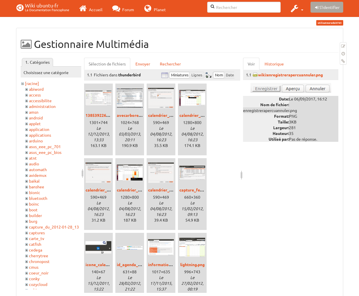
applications (40, 135)
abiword (36, 89)
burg (33, 221)
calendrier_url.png (165, 189)
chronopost (39, 261)
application (39, 129)
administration (42, 106)
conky (34, 278)
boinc (34, 203)
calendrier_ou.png (102, 189)
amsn (33, 112)
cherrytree (38, 255)
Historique (274, 63)
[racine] (32, 83)
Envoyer (142, 63)
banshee (36, 186)
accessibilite (40, 100)
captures (37, 232)
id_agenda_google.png (138, 264)
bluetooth (38, 198)
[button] (296, 8)
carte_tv (36, 238)
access (35, 94)
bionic (34, 192)
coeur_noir (38, 272)
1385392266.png (101, 115)
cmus (33, 267)
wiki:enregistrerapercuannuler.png (290, 74)
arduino (36, 140)
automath (38, 169)
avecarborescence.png (138, 115)
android (36, 117)
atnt (33, 157)
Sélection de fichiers (107, 63)
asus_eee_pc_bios (45, 152)
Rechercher (170, 63)
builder (35, 215)
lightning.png (192, 264)
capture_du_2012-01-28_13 (54, 226)
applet (35, 123)
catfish (35, 244)
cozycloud (38, 284)
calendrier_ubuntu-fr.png (140, 189)
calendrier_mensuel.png (201, 115)
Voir (251, 63)
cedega (35, 249)
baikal (34, 180)
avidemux (37, 175)
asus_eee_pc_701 (45, 146)
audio (34, 163)
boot (33, 209)
